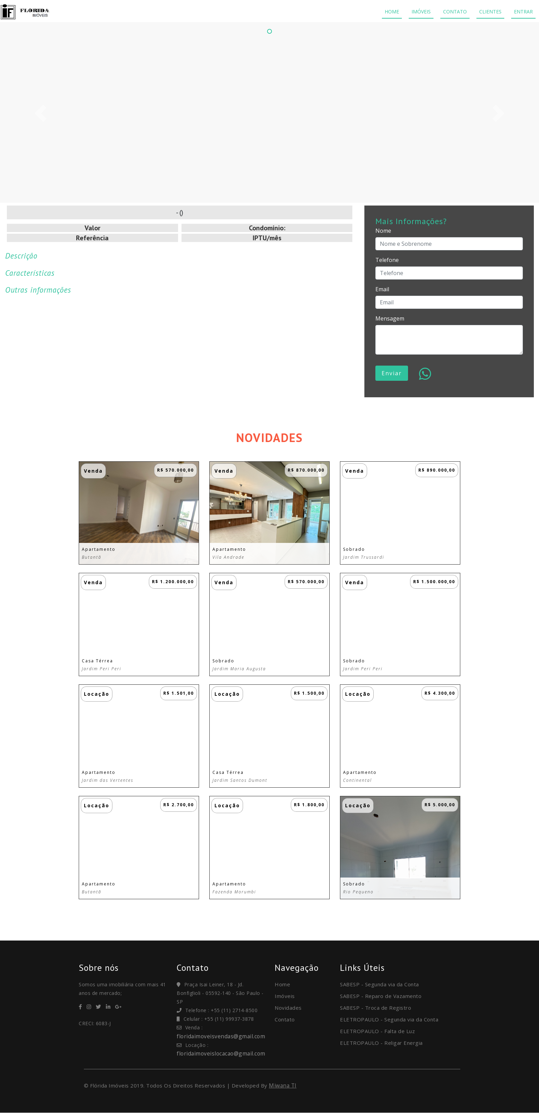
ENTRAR (523, 11)
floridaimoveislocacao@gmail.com (222, 1053)
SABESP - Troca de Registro (375, 1007)
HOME (392, 11)
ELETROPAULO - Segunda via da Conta (389, 1019)
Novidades (288, 1007)
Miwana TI (283, 1085)
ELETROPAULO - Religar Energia (381, 1042)
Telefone (387, 260)
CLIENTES (490, 11)
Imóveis (285, 996)
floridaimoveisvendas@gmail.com (222, 1036)
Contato (285, 1019)
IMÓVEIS (421, 11)
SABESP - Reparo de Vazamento (380, 996)
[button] (40, 113)
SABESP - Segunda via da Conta (379, 984)
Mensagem (389, 318)
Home (282, 984)
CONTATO (455, 11)
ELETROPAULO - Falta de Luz (377, 1031)
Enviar (392, 373)
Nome (383, 230)
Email (382, 289)
